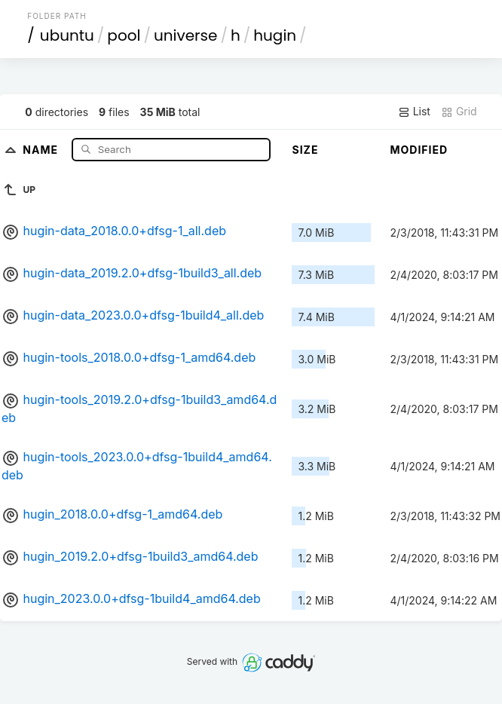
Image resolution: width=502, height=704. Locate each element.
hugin (274, 35)
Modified (419, 149)
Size (305, 149)
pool (123, 35)
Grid (459, 111)
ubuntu (67, 35)
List (414, 111)
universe (185, 35)
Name (42, 148)
